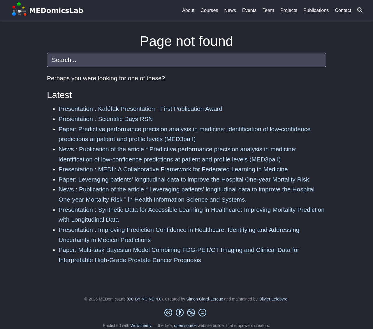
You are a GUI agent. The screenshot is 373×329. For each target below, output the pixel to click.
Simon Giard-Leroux (204, 299)
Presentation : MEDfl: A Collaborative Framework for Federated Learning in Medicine (173, 169)
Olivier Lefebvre (273, 299)
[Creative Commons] (186, 312)
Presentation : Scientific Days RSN (106, 118)
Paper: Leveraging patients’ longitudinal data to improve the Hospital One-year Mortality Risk (184, 179)
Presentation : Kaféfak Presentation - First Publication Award (140, 108)
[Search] (360, 10)
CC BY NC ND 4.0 (144, 299)
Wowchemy (140, 325)
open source (185, 325)
